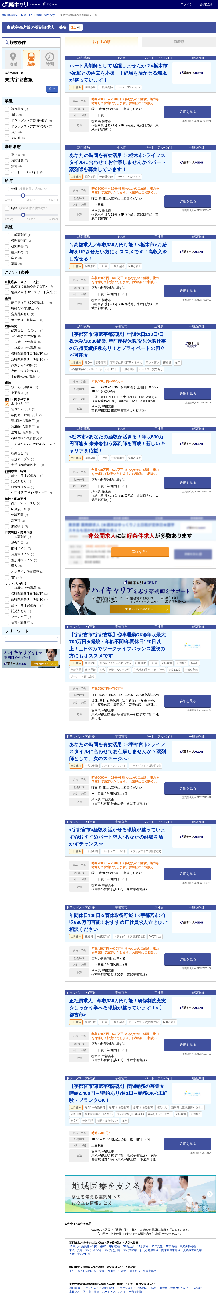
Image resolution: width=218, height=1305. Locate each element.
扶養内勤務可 (22, 622)
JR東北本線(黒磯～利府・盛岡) (87, 1246)
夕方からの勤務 (23, 365)
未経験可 (19, 526)
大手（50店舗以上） (27, 465)
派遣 (16, 166)
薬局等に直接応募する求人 (31, 286)
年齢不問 (19, 515)
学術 (16, 258)
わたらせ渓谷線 (149, 1250)
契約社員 (19, 160)
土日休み (19, 403)
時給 (28, 208)
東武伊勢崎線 (188, 1246)
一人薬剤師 (20, 537)
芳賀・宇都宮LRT (79, 1254)
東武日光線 (76, 1250)
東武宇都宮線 (93, 1250)
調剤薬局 (19, 109)
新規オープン (22, 459)
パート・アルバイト (27, 172)
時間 (50, 59)
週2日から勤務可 (24, 426)
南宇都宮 (134, 1270)
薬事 (16, 263)
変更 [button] (52, 89)
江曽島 (122, 1270)
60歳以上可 (20, 509)
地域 (13, 59)
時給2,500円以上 (24, 308)
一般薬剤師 (21, 235)
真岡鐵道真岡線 (192, 1250)
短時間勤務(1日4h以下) (29, 353)
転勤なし (19, 453)
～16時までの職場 (25, 336)
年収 (28, 188)
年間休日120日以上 (26, 415)
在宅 (16, 577)
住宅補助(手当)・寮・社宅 (31, 492)
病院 (16, 114)
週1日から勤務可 (24, 421)
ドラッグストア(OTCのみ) (31, 126)
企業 (16, 132)
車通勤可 (19, 393)
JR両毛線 (171, 1246)
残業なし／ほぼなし (27, 330)
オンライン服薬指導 (27, 571)
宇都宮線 (114, 1246)
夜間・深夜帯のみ (25, 371)
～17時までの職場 (25, 342)
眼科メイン (20, 548)
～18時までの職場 (25, 347)
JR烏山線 (128, 1246)
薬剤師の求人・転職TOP (17, 15)
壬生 (72, 1270)
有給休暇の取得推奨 (27, 438)
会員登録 (206, 4)
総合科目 (19, 542)
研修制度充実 (22, 487)
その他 (17, 138)
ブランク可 (20, 617)
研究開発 (19, 246)
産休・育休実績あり (27, 475)
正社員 (17, 154)
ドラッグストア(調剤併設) (31, 120)
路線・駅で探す (45, 15)
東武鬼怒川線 (113, 1250)
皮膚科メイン (22, 554)
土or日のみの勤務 (25, 376)
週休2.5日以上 (22, 409)
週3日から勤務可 (24, 432)
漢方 (16, 566)
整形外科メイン (23, 560)
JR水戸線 (142, 1246)
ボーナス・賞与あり (27, 320)
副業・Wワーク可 (25, 503)
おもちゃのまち (86, 1270)
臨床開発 (19, 252)
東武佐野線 (130, 1250)
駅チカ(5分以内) (24, 387)
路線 (31, 59)
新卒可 (17, 520)
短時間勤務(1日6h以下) (29, 359)
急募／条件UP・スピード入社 (33, 292)
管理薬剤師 (20, 240)
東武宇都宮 (149, 1270)
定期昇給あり (22, 314)
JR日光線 (157, 1246)
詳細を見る (188, 112)
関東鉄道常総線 (170, 1250)
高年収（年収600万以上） (31, 302)
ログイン (186, 4)
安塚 (102, 1270)
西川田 (111, 1270)
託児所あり (20, 481)
